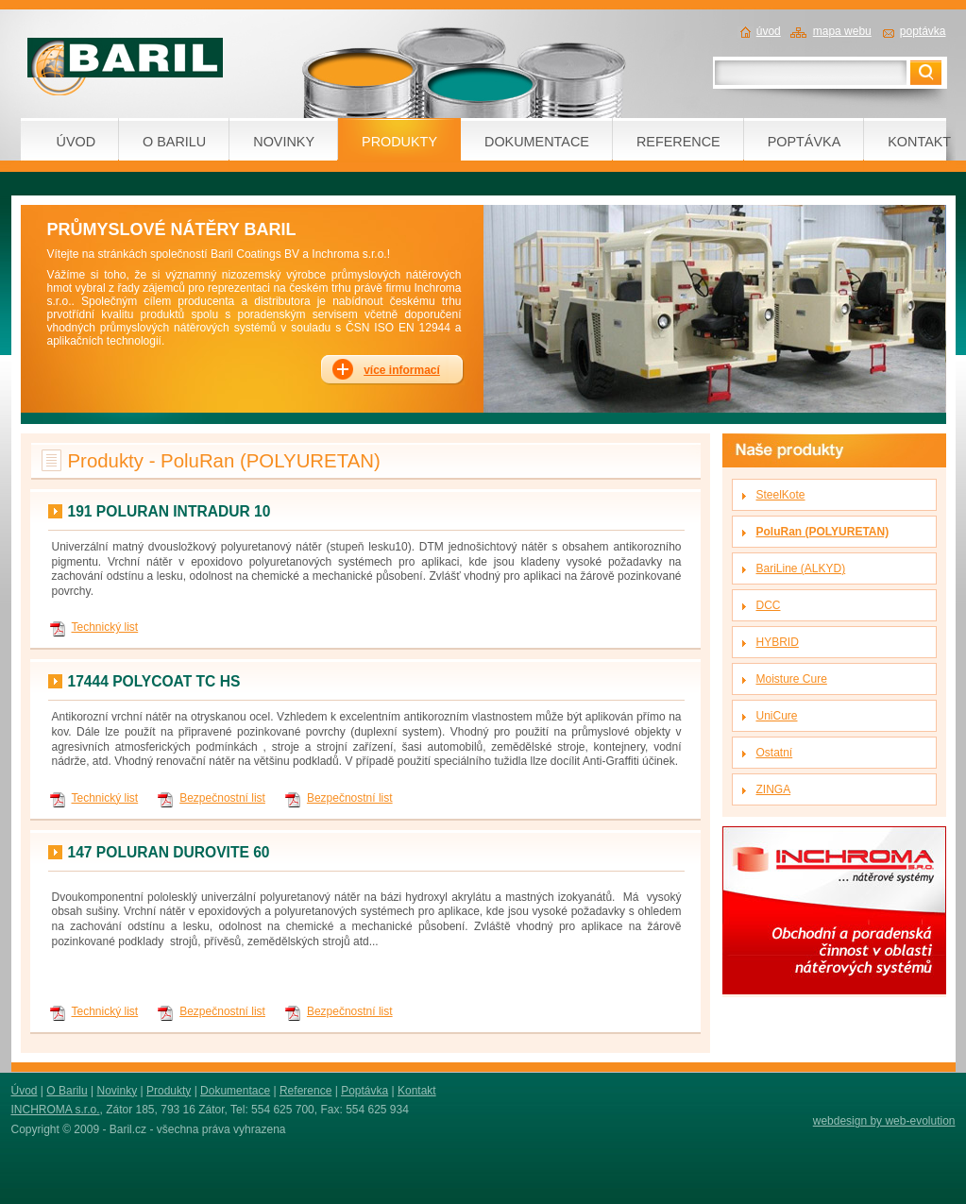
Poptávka (364, 1090)
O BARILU (174, 141)
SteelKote (780, 494)
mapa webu (842, 31)
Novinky (116, 1090)
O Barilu (66, 1090)
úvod (768, 31)
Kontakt (417, 1090)
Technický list (105, 627)
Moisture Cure (791, 679)
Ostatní (774, 752)
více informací (402, 370)
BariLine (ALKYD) (801, 568)
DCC (768, 605)
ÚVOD (76, 141)
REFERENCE (678, 141)
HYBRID (777, 642)
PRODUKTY (399, 141)
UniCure (777, 715)
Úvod (24, 1090)
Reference (305, 1090)
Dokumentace (235, 1090)
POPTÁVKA (804, 141)
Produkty (168, 1090)
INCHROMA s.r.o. (55, 1109)
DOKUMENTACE (536, 141)
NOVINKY (283, 141)
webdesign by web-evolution (884, 1121)
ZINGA (773, 789)
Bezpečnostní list (222, 798)
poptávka (923, 31)
